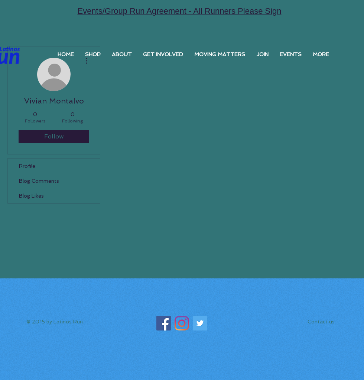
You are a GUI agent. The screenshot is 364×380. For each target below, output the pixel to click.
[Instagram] (182, 323)
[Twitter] (200, 323)
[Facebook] (163, 323)
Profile (27, 166)
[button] (121, 54)
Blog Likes (31, 196)
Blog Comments (39, 181)
